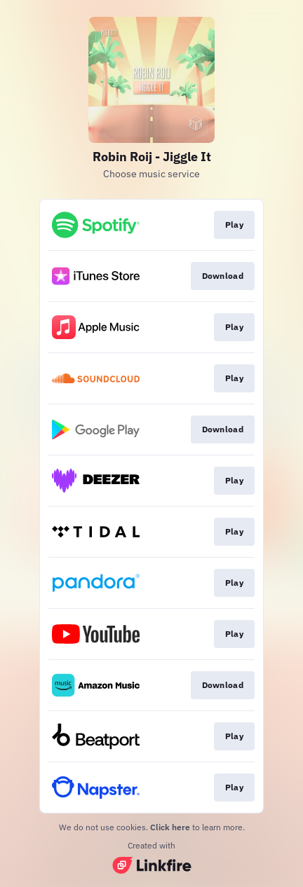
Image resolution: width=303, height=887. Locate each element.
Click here (170, 827)
